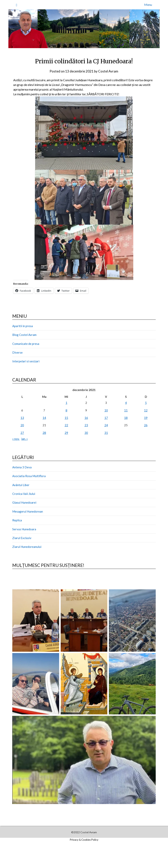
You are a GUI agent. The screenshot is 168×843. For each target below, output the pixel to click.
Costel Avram (108, 71)
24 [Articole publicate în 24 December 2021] (106, 425)
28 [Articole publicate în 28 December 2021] (44, 432)
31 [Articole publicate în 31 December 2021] (106, 432)
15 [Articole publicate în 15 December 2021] (66, 417)
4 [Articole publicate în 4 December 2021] (126, 402)
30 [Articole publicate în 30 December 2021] (86, 432)
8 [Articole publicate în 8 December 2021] (66, 410)
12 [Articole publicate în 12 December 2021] (146, 410)
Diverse (17, 352)
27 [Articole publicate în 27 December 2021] (22, 432)
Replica (17, 520)
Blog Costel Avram (24, 334)
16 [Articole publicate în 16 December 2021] (86, 417)
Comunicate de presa (25, 343)
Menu (148, 4)
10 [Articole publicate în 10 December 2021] (106, 410)
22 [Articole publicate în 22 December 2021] (66, 425)
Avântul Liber (20, 485)
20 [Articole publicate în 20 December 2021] (22, 425)
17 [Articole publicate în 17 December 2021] (106, 417)
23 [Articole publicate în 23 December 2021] (86, 425)
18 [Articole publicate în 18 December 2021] (126, 417)
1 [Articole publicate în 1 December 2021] (66, 402)
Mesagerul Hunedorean (27, 511)
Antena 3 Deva (22, 467)
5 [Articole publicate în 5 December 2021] (146, 402)
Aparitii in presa (22, 326)
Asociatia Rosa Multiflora (29, 476)
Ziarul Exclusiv (21, 538)
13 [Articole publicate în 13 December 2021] (22, 417)
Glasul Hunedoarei (24, 502)
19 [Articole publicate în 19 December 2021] (146, 417)
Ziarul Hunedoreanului (26, 546)
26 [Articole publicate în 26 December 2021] (146, 425)
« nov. (16, 438)
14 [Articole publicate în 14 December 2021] (44, 417)
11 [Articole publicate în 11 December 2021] (126, 410)
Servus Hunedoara (24, 529)
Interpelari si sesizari (25, 361)
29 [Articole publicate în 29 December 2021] (66, 432)
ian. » (24, 438)
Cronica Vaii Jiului (23, 493)
